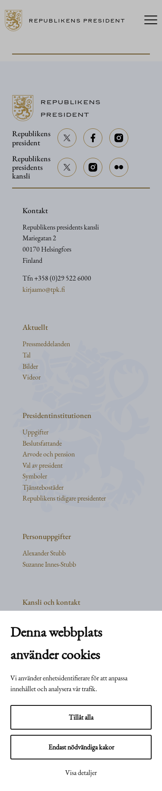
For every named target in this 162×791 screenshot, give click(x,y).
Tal (26, 355)
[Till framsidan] (68, 21)
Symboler (34, 476)
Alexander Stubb (44, 553)
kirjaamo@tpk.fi (43, 289)
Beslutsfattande (42, 443)
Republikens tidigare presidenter (64, 498)
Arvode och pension (48, 454)
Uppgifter (35, 432)
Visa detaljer (81, 772)
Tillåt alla (81, 717)
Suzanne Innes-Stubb (49, 564)
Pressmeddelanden (46, 343)
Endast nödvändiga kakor (81, 747)
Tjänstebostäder (43, 487)
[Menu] (150, 20)
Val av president (42, 465)
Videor (31, 377)
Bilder (30, 366)
